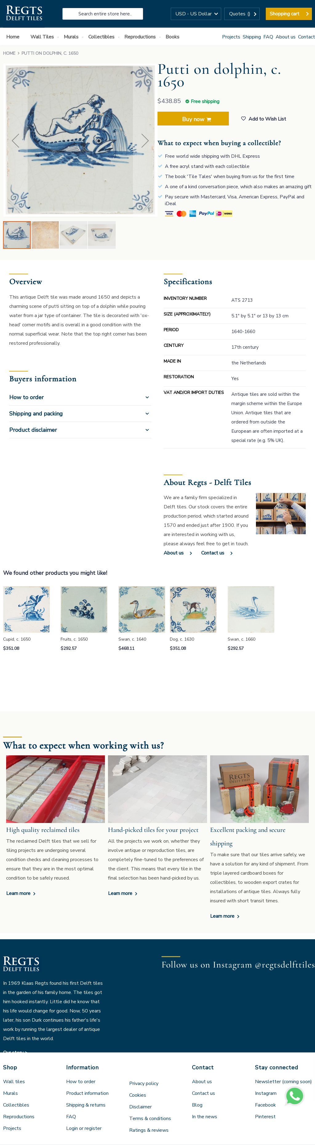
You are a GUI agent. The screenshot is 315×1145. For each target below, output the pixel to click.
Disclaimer (140, 1106)
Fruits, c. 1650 (74, 639)
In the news (204, 1116)
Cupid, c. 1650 (16, 639)
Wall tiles (14, 1081)
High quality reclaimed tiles (42, 830)
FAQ (268, 37)
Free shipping (205, 101)
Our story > (15, 1052)
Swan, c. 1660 (241, 639)
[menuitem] (14, 37)
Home (9, 53)
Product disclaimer (33, 430)
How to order (26, 397)
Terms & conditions (150, 1118)
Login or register (84, 1128)
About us (286, 37)
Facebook (265, 1105)
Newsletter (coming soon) (283, 1081)
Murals (10, 1093)
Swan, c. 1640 (132, 639)
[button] (196, 14)
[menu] (157, 36)
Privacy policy (143, 1083)
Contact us (212, 553)
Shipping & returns (86, 1105)
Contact (306, 37)
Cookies (137, 1095)
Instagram (266, 1093)
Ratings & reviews (149, 1130)
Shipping (252, 37)
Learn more (19, 893)
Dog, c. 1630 (182, 639)
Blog (197, 1105)
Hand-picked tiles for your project (153, 830)
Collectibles (16, 1105)
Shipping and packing (36, 413)
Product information (87, 1093)
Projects (231, 37)
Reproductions (18, 1116)
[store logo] (24, 14)
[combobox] (102, 14)
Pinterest (265, 1116)
